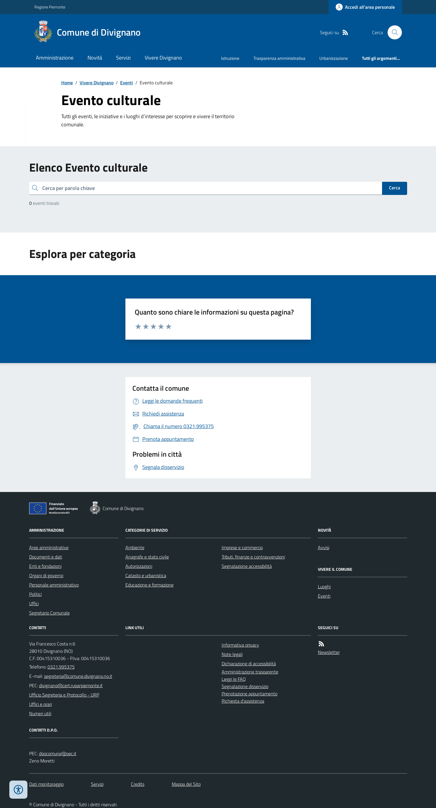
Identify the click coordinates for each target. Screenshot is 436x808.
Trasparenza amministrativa (279, 58)
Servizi (123, 58)
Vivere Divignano (163, 58)
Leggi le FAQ (234, 679)
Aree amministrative (49, 547)
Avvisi (323, 547)
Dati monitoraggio (46, 784)
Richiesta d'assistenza (243, 700)
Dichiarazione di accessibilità (249, 663)
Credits (137, 784)
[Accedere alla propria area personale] (365, 7)
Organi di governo (46, 575)
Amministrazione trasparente (250, 671)
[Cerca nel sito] (392, 32)
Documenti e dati (45, 556)
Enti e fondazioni (45, 566)
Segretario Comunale (49, 612)
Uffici (34, 603)
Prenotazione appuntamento (249, 693)
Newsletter (329, 652)
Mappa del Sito (186, 784)
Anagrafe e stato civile (147, 556)
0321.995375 (61, 666)
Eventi (126, 82)
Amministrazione (54, 58)
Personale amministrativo (54, 584)
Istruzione (230, 58)
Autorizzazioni (138, 566)
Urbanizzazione (333, 58)
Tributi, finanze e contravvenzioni (253, 556)
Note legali (232, 654)
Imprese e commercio (242, 547)
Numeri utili (40, 713)
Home (67, 82)
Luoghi (324, 586)
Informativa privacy (240, 644)
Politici (35, 594)
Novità (94, 58)
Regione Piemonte (49, 7)
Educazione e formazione (149, 584)
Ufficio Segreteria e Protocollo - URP (64, 694)
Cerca (394, 187)
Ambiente (134, 547)
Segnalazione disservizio (245, 686)
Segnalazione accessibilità (247, 566)
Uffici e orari (40, 704)
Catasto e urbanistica (145, 575)
